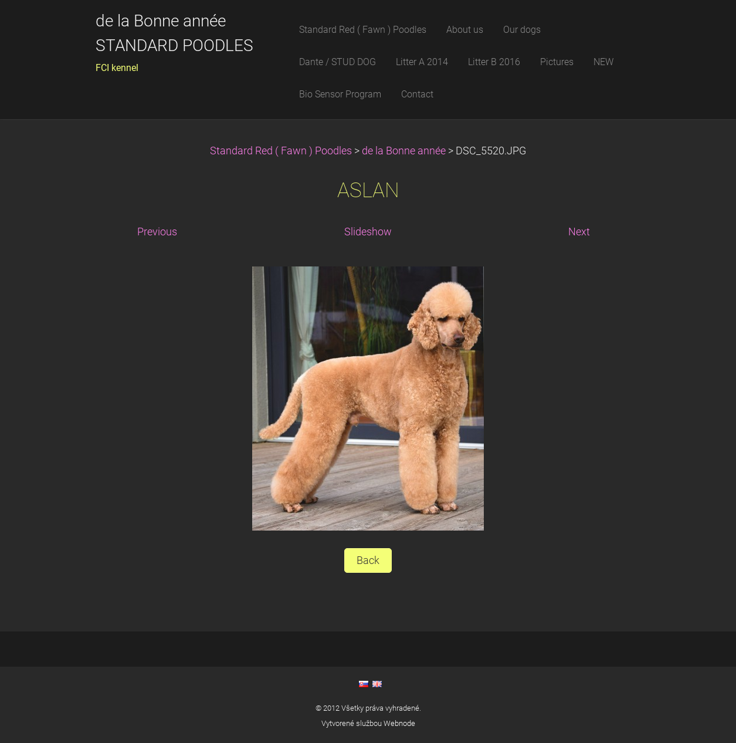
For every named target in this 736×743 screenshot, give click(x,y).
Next (579, 232)
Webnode (399, 723)
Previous (157, 232)
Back (368, 560)
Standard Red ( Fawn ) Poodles (282, 151)
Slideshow (368, 232)
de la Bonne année (405, 151)
